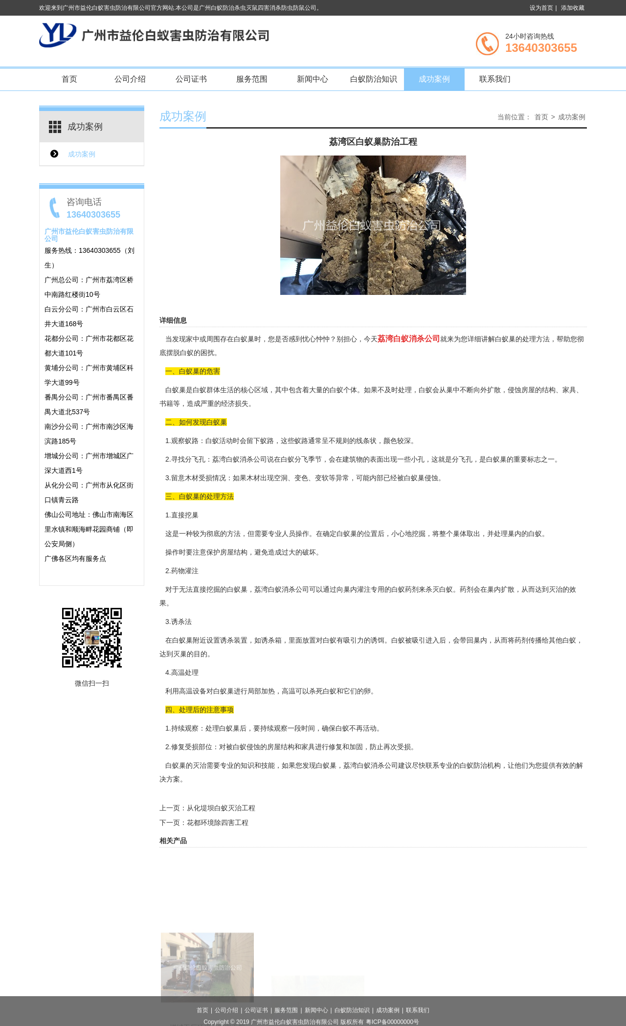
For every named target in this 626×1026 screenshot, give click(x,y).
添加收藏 (572, 7)
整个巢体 (453, 533)
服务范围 (252, 79)
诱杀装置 (233, 640)
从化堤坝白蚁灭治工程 (221, 808)
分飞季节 (308, 459)
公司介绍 (130, 79)
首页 (69, 79)
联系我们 (495, 79)
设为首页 (541, 7)
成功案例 (434, 79)
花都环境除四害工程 (217, 822)
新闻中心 (312, 79)
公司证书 (191, 79)
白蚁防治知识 (373, 79)
